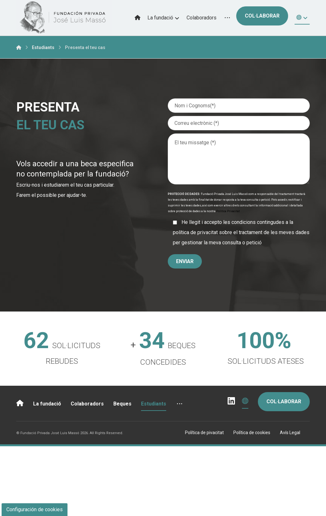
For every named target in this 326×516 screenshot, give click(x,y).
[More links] (227, 18)
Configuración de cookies (34, 509)
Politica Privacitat (228, 211)
